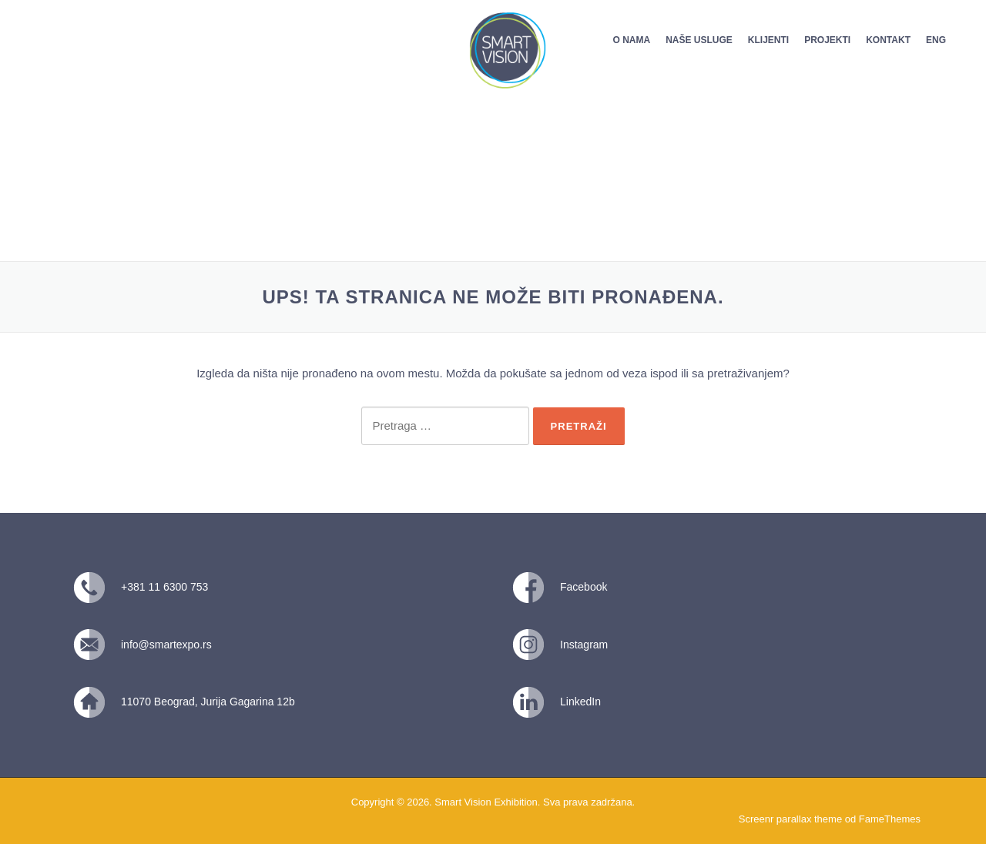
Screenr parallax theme (790, 819)
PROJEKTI (827, 40)
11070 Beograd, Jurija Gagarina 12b (208, 701)
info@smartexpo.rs (166, 644)
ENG (936, 40)
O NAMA (631, 40)
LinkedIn (580, 701)
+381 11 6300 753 (164, 587)
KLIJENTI (768, 40)
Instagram (584, 644)
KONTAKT (888, 40)
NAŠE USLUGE (699, 40)
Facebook (583, 587)
